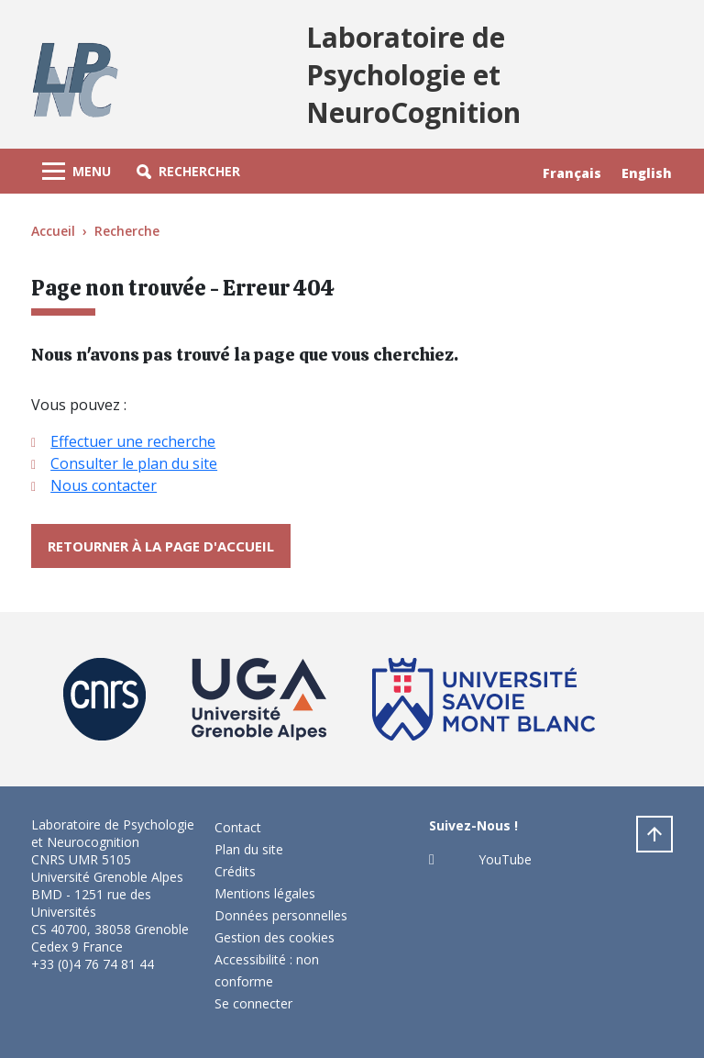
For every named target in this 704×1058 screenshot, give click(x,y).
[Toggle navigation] (76, 171)
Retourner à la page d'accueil (161, 546)
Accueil (53, 230)
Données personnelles (280, 915)
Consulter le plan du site (133, 463)
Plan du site (248, 849)
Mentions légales (264, 893)
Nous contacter (103, 485)
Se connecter (253, 1003)
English (647, 173)
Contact (237, 827)
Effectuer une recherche (132, 441)
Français (572, 173)
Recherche (127, 230)
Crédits (235, 871)
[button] (188, 171)
